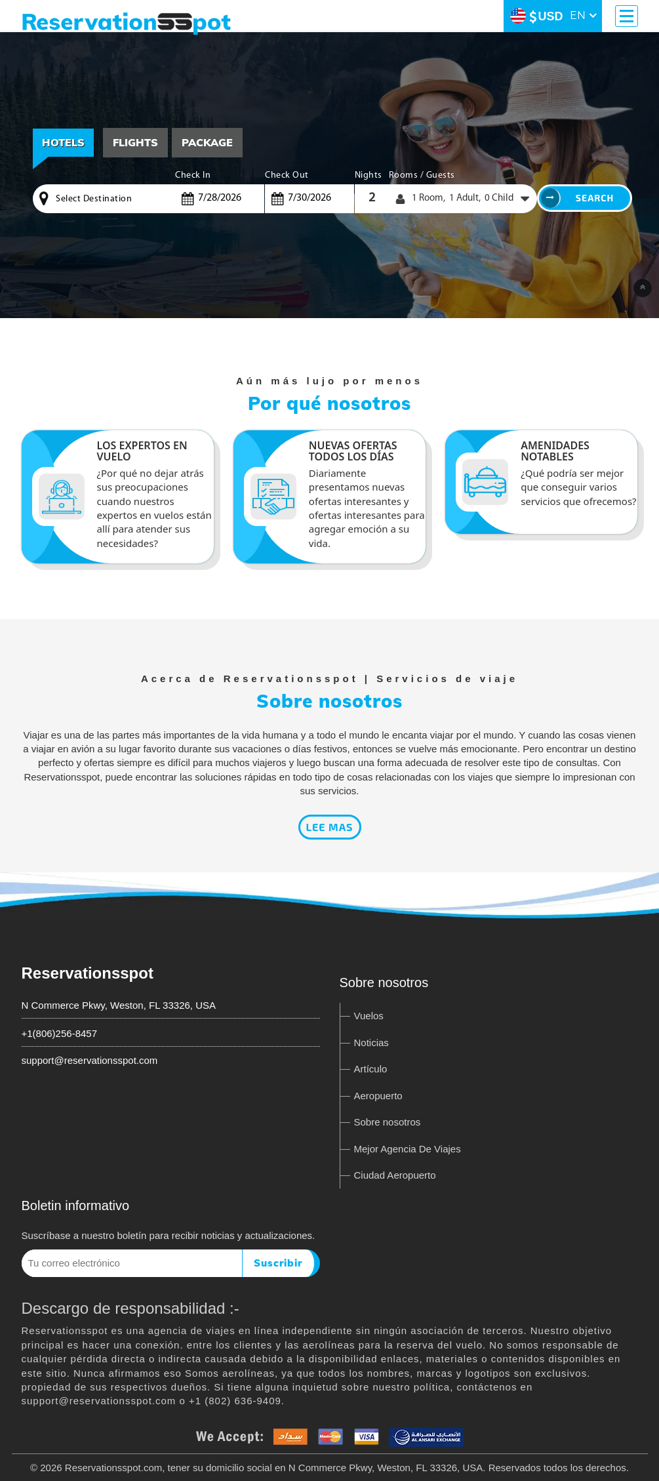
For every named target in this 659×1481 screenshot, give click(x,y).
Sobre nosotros (387, 1121)
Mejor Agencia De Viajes (407, 1148)
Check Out (287, 175)
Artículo (371, 1068)
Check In (192, 175)
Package (207, 142)
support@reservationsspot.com (90, 1060)
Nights (368, 175)
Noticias (371, 1042)
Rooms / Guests (422, 175)
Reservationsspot (87, 973)
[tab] (135, 142)
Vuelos (369, 1015)
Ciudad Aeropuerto (395, 1175)
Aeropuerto (378, 1095)
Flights (135, 142)
